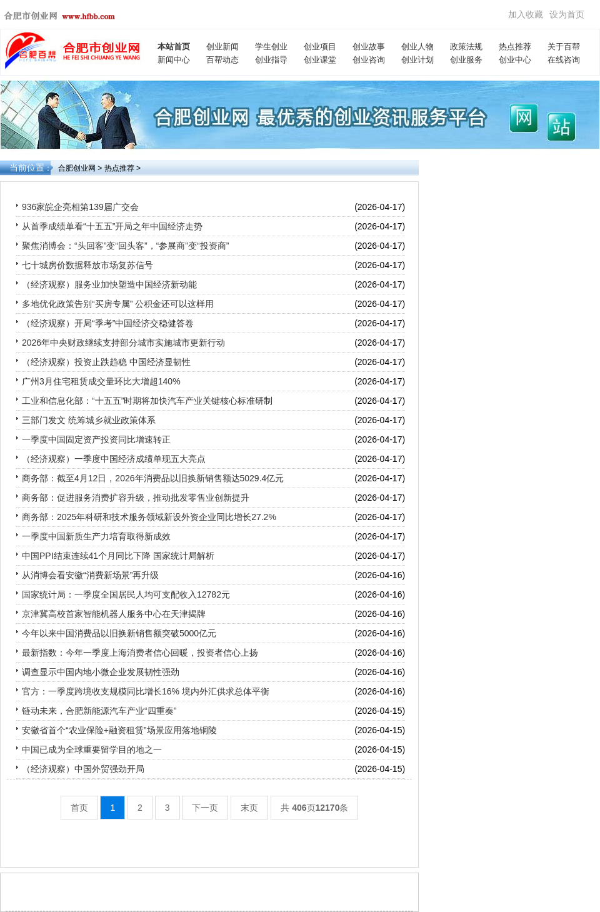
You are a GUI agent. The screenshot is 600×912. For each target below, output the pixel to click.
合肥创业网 (77, 168)
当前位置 (26, 168)
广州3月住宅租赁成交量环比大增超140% (101, 381)
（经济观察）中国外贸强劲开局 (83, 769)
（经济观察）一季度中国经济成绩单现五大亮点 (114, 459)
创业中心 (515, 59)
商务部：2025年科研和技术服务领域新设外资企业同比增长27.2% (149, 517)
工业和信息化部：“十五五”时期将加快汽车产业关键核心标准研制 (147, 401)
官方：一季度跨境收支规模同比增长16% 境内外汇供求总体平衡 (145, 691)
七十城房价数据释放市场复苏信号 (87, 265)
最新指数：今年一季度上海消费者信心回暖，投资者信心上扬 (140, 653)
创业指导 (271, 59)
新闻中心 (174, 59)
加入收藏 (525, 14)
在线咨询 (564, 59)
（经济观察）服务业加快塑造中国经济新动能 (109, 284)
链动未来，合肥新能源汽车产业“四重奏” (99, 711)
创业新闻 (222, 46)
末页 (249, 808)
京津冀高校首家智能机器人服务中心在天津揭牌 (114, 614)
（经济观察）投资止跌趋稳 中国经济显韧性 (106, 362)
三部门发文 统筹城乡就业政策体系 (89, 420)
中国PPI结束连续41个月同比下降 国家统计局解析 (118, 556)
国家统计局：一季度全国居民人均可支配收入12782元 (126, 594)
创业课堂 (320, 59)
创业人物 (417, 46)
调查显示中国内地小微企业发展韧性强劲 (100, 672)
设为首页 (566, 14)
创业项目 (320, 46)
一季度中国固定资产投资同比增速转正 (96, 439)
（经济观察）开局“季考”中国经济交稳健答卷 (108, 323)
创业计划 (417, 59)
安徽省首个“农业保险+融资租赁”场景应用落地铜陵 (119, 730)
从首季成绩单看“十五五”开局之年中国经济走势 (112, 226)
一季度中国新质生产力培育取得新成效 (96, 536)
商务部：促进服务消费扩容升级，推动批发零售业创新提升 (135, 498)
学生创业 (271, 46)
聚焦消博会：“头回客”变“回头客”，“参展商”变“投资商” (125, 246)
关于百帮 (564, 46)
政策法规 (466, 46)
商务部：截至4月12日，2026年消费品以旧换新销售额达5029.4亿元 (153, 478)
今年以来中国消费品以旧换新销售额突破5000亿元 (119, 633)
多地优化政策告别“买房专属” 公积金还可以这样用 (118, 304)
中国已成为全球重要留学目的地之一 (92, 749)
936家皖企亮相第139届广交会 (80, 207)
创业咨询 (368, 59)
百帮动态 (222, 59)
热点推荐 (515, 46)
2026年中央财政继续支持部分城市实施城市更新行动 (123, 343)
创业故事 (368, 46)
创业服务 (466, 59)
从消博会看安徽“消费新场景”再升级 (90, 575)
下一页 (205, 808)
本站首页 (174, 46)
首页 (79, 808)
